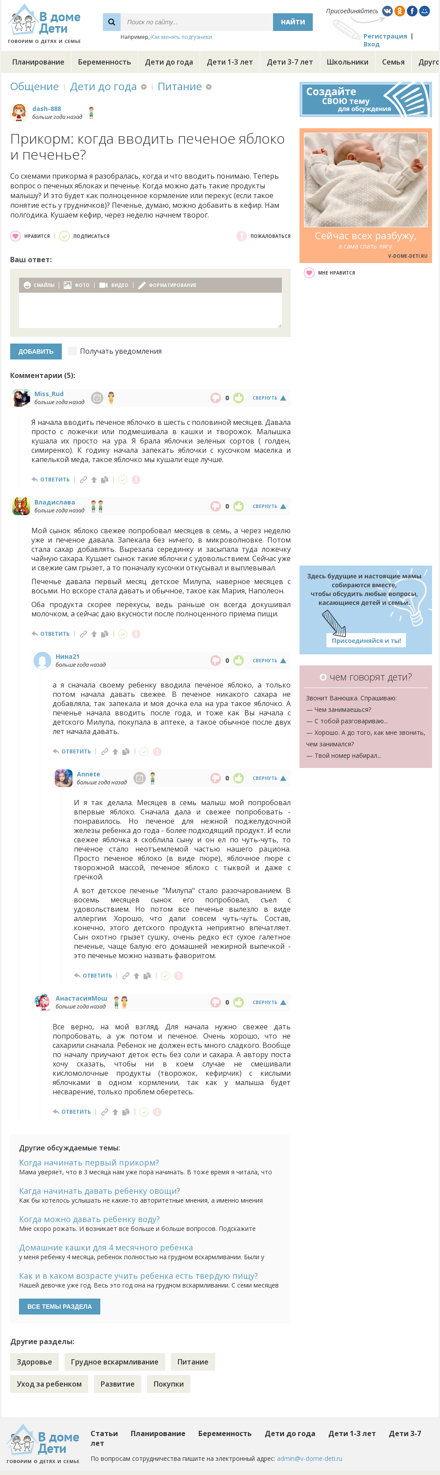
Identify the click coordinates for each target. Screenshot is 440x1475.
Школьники (347, 62)
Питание (180, 86)
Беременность (104, 62)
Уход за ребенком (49, 1384)
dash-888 (46, 108)
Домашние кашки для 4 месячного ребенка (106, 1247)
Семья (393, 62)
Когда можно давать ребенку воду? (89, 1219)
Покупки (169, 1384)
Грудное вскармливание (115, 1362)
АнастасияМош (81, 998)
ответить (55, 479)
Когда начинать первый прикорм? (89, 1162)
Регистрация (385, 36)
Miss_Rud (49, 394)
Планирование (38, 62)
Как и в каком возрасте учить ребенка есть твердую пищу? (138, 1275)
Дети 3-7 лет (290, 62)
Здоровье (34, 1362)
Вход (372, 44)
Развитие (118, 1384)
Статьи (104, 1433)
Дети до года (169, 62)
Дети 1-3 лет (230, 62)
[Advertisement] (366, 421)
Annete (88, 774)
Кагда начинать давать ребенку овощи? (99, 1190)
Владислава (54, 502)
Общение (34, 86)
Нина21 (68, 656)
